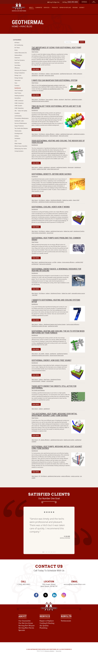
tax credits (41, 353)
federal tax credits (67, 200)
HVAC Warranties (19, 108)
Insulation (17, 113)
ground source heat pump (56, 355)
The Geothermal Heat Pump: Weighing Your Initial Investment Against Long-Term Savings (54, 415)
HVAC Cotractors (19, 103)
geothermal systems (78, 134)
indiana (48, 73)
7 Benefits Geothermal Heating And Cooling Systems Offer (56, 301)
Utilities (17, 136)
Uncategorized (18, 133)
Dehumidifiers (18, 55)
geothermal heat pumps (45, 262)
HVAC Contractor (19, 100)
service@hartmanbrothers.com (74, 584)
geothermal (35, 75)
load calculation (54, 73)
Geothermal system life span (39, 326)
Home (15, 26)
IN (39, 440)
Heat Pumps (18, 93)
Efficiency (17, 68)
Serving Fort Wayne (26, 626)
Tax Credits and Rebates (38, 390)
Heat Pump (68, 99)
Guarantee (38, 7)
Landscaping (18, 116)
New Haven (35, 73)
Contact (81, 7)
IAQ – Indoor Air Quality (21, 110)
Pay (94, 2)
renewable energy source (78, 293)
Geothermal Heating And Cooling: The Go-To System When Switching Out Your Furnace (58, 332)
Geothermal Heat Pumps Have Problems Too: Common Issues (56, 239)
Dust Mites (18, 65)
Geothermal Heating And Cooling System (54, 324)
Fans (16, 83)
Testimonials (66, 621)
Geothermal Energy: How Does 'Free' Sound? (51, 360)
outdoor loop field (41, 169)
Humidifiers (18, 98)
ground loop (50, 233)
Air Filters (17, 47)
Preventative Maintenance (21, 118)
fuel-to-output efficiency (72, 324)
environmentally (36, 381)
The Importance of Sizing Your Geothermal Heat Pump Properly (56, 48)
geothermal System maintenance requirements (51, 202)
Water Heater (18, 143)
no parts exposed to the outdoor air (55, 153)
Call (64, 2)
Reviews (75, 7)
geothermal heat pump (66, 73)
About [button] (31, 7)
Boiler (16, 50)
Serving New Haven (26, 628)
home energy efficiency (68, 262)
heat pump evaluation (45, 264)
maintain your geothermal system (51, 89)
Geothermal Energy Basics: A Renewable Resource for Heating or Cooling (56, 270)
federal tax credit (68, 231)
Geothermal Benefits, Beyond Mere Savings (51, 174)
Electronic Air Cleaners (21, 70)
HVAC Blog (26, 26)
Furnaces (17, 85)
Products (55, 7)
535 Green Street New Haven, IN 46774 (49, 585)
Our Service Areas (25, 623)
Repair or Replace (65, 7)
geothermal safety (53, 326)
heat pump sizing (49, 75)
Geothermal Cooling (78, 231)
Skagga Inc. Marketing (49, 651)
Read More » (36, 69)
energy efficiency (50, 134)
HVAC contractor (77, 73)
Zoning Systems (19, 151)
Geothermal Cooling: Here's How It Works (51, 207)
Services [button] (47, 7)
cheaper (43, 381)
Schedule (84, 2)
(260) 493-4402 (72, 2)
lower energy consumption (39, 233)
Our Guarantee (24, 621)
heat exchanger (54, 136)
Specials (21, 630)
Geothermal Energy (55, 293)
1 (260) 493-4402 (23, 584)
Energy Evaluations (20, 73)
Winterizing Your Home (21, 148)
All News (17, 42)
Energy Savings (19, 78)
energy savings (75, 476)
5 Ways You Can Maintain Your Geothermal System (54, 80)
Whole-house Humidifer (21, 146)
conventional (49, 381)
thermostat (71, 167)
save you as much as (60, 220)
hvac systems (49, 99)
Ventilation (17, 138)
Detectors (17, 57)
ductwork (61, 99)
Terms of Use (58, 651)
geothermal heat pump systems (49, 85)
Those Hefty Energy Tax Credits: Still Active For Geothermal (54, 387)
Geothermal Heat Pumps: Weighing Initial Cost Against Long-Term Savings (57, 447)
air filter (54, 262)
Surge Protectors (19, 126)
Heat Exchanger (19, 90)
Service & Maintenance (21, 123)
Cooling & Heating (47, 623)
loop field (41, 75)
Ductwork (17, 63)
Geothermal (18, 88)
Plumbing (43, 628)
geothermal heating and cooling (40, 136)
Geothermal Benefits (55, 200)
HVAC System (18, 105)
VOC (16, 141)
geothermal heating (61, 167)
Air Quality (44, 626)
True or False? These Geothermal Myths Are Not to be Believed (56, 107)
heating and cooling (69, 440)
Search (82, 42)
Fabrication (17, 80)
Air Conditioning (19, 45)
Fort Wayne (42, 73)
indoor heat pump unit (53, 169)
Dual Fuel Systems (20, 60)
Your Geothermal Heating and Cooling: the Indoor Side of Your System (58, 142)
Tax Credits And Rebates (21, 128)
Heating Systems (19, 95)
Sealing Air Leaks (19, 121)
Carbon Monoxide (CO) (21, 52)
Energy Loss (18, 75)
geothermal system (76, 99)
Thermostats (18, 131)
